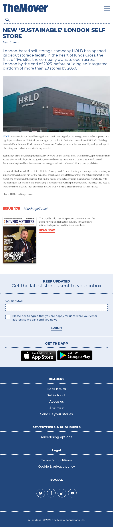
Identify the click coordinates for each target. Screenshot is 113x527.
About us (56, 401)
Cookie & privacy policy (56, 466)
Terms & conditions (56, 460)
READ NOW (47, 230)
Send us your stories (56, 414)
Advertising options (56, 437)
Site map (56, 407)
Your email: (14, 301)
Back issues (56, 389)
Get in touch (56, 395)
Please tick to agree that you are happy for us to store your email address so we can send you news (55, 317)
